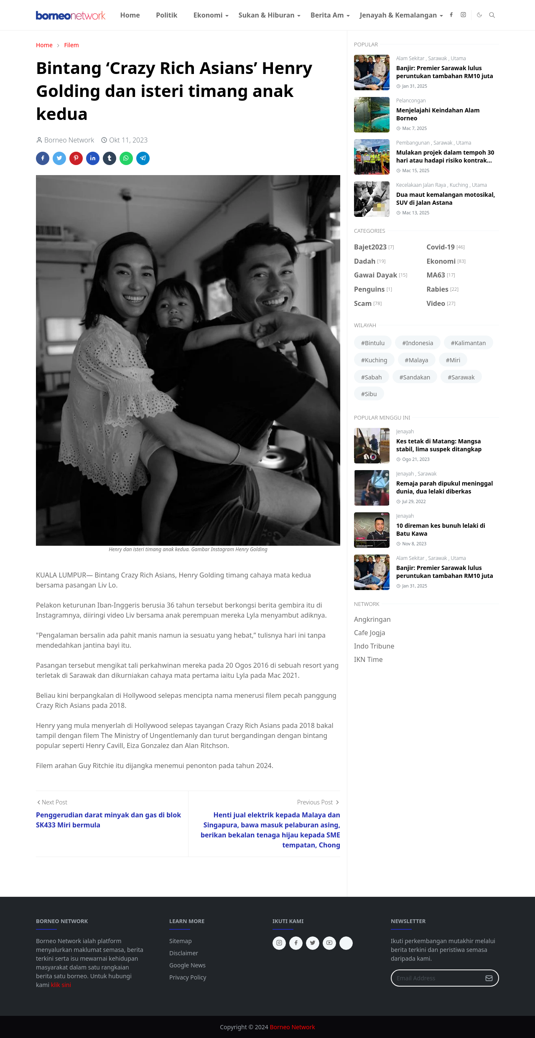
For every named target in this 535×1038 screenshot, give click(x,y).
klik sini (61, 985)
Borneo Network (292, 1027)
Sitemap (180, 941)
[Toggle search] (492, 15)
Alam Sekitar (411, 58)
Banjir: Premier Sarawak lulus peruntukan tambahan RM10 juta (444, 72)
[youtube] (329, 943)
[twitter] (312, 943)
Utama (458, 58)
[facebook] (451, 15)
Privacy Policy (187, 977)
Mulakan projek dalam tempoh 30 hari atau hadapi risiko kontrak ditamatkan (445, 160)
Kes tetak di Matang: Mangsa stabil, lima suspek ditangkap (439, 445)
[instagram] (463, 15)
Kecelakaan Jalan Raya (421, 184)
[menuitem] (130, 15)
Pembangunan (413, 142)
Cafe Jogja (369, 632)
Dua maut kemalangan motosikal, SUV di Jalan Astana (445, 198)
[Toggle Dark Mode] (479, 15)
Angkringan (372, 619)
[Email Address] (436, 978)
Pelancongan (411, 100)
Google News (187, 965)
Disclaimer (183, 953)
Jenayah (405, 431)
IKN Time (368, 659)
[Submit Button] (489, 978)
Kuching (459, 184)
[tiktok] (346, 943)
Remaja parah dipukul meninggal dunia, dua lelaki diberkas (444, 487)
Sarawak (438, 58)
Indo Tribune (374, 646)
